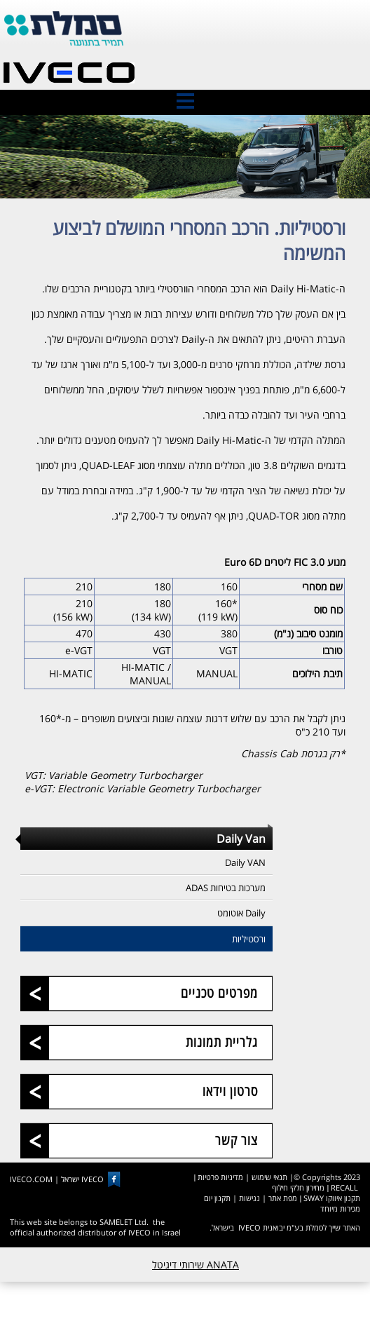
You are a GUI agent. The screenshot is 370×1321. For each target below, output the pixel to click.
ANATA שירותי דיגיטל (195, 1264)
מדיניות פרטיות (220, 1177)
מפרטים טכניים (219, 992)
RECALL (344, 1187)
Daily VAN (245, 862)
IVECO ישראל (82, 1179)
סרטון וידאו (230, 1090)
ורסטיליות (249, 939)
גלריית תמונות (222, 1041)
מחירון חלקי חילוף (298, 1187)
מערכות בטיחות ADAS (226, 887)
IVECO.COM (31, 1179)
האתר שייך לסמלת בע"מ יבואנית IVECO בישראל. (285, 1227)
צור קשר (236, 1139)
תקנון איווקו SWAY (331, 1198)
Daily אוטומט (241, 913)
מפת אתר (282, 1198)
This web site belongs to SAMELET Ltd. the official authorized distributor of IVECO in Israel (95, 1227)
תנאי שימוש (269, 1177)
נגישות (249, 1198)
